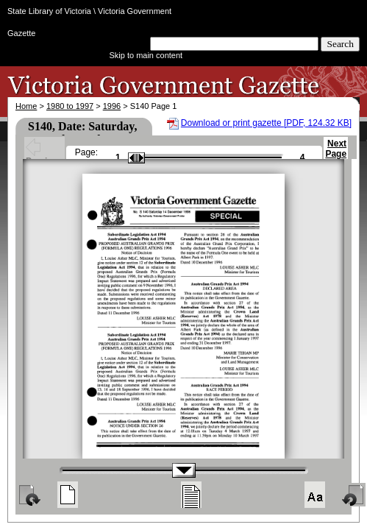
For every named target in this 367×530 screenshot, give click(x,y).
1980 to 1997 (69, 106)
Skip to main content (146, 55)
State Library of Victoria (49, 11)
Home (26, 106)
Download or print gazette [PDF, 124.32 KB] (266, 123)
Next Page (335, 155)
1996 (112, 106)
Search (340, 43)
